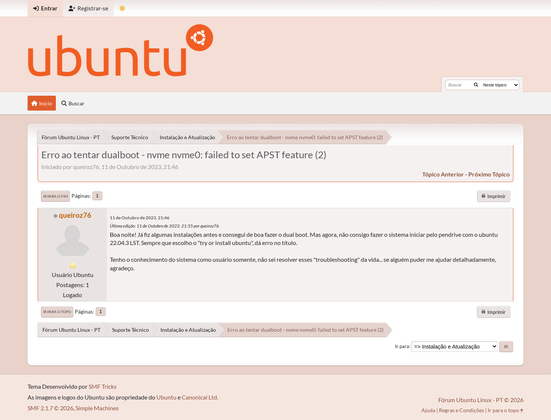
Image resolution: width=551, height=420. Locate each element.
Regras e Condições (461, 410)
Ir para (402, 346)
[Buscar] (476, 85)
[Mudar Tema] (122, 8)
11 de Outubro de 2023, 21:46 (139, 217)
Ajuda (428, 410)
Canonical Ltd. (200, 397)
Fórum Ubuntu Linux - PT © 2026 (480, 399)
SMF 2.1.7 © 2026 (50, 407)
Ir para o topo (57, 311)
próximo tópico (489, 174)
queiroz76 (75, 215)
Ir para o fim (55, 196)
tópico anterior (443, 174)
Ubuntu (166, 397)
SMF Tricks (103, 386)
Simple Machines (97, 407)
